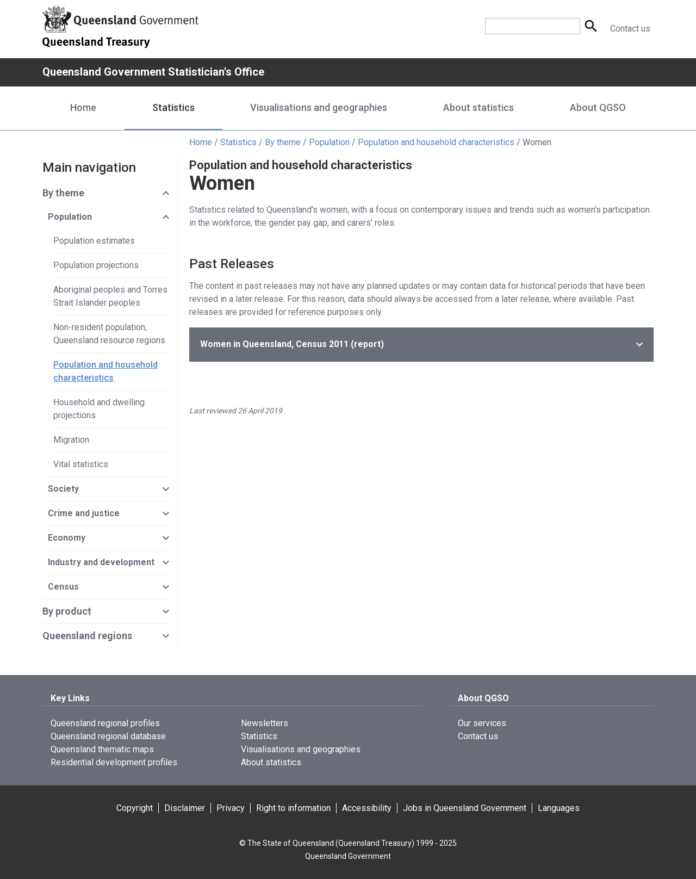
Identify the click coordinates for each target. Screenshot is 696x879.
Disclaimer (184, 808)
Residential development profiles (114, 762)
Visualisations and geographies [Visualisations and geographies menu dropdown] (318, 107)
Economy (66, 538)
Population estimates (94, 241)
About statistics (271, 762)
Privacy (230, 808)
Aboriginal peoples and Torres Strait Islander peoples (110, 296)
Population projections (96, 265)
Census (63, 586)
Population (329, 142)
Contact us (630, 28)
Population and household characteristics (436, 142)
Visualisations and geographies (301, 749)
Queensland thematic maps (102, 749)
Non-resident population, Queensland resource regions (109, 333)
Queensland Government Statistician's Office (153, 71)
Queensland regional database (108, 736)
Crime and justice (84, 513)
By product (66, 611)
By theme (283, 142)
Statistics (238, 142)
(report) (292, 344)
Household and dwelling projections (99, 408)
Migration (71, 440)
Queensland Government (348, 856)
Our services (482, 723)
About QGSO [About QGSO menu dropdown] (598, 107)
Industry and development (101, 562)
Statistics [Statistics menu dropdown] (173, 107)
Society (63, 489)
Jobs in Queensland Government (464, 808)
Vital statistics (80, 464)
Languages (559, 808)
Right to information (293, 808)
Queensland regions (87, 635)
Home (83, 107)
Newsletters (264, 723)
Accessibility (366, 808)
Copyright (134, 808)
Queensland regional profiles (105, 723)
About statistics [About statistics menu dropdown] (478, 107)
